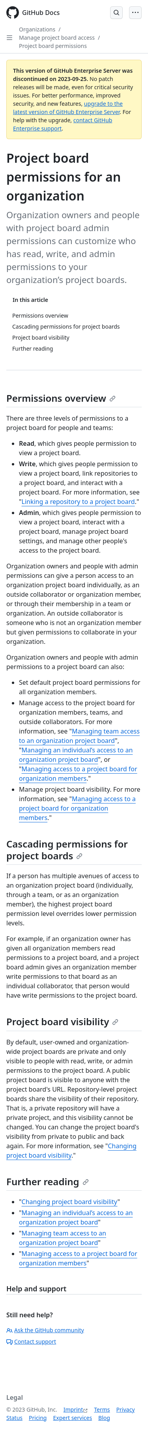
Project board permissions (53, 46)
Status (14, 1417)
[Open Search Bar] (116, 12)
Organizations (37, 29)
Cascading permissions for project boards (67, 849)
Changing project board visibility (70, 1201)
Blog (104, 1417)
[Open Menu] (135, 12)
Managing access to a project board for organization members (77, 808)
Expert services (72, 1417)
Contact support (31, 1341)
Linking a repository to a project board (78, 501)
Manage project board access (57, 37)
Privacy (125, 1409)
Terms (102, 1409)
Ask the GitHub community (45, 1330)
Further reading (47, 1181)
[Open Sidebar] (9, 37)
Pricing (38, 1417)
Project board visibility (62, 1021)
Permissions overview (61, 398)
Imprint (73, 1409)
